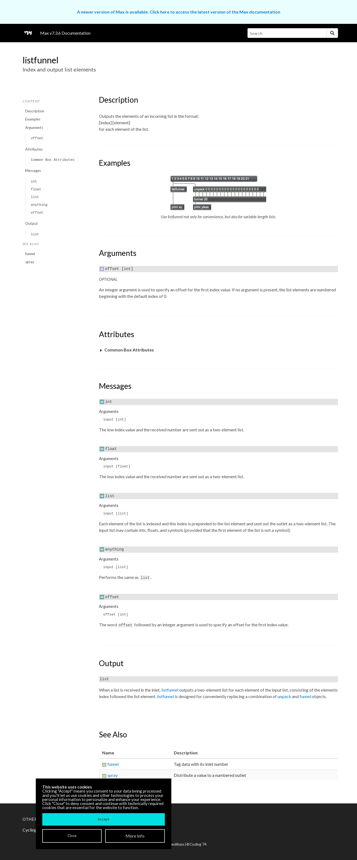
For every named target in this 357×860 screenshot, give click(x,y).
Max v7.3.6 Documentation (65, 32)
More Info (135, 835)
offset (37, 138)
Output (31, 223)
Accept (103, 819)
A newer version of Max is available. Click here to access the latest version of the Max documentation (178, 11)
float (36, 189)
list (35, 197)
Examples (32, 119)
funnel (30, 254)
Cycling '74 (198, 844)
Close (71, 835)
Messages (33, 170)
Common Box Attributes (52, 160)
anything (39, 205)
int (34, 182)
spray (29, 262)
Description (34, 111)
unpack (284, 696)
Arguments (34, 127)
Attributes (34, 149)
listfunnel (169, 689)
